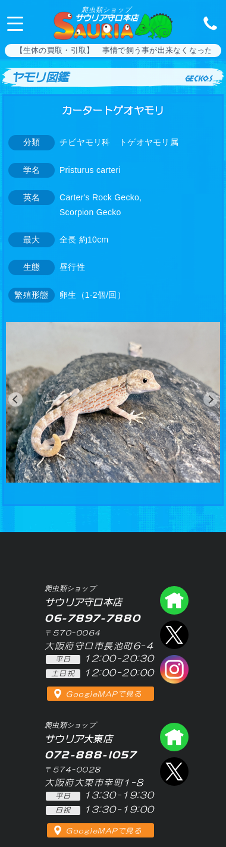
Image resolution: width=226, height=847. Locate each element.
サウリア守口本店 (106, 14)
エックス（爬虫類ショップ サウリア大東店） (174, 771)
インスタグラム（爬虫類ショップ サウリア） (174, 669)
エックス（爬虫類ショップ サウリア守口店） (174, 635)
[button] (15, 399)
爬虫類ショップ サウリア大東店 (174, 737)
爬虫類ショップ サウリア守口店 (174, 600)
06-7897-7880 (207, 23)
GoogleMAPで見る (104, 694)
